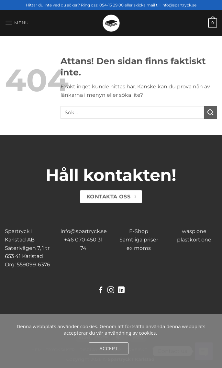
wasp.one (194, 231)
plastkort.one (194, 240)
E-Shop (138, 231)
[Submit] (210, 112)
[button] (17, 23)
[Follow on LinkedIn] (121, 290)
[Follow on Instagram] (110, 290)
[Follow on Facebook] (100, 290)
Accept (108, 348)
